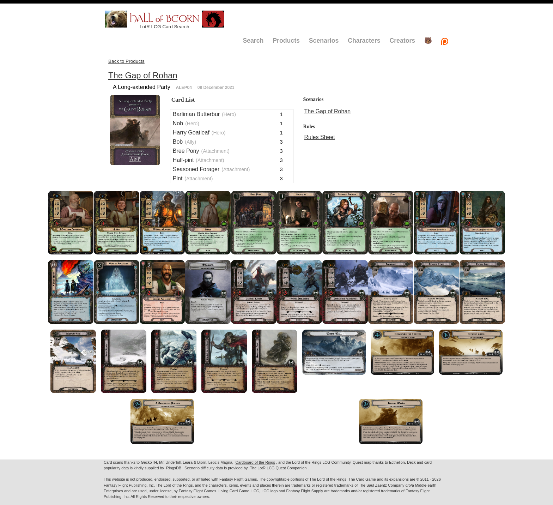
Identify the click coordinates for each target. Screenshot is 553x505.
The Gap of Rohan (142, 75)
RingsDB (173, 468)
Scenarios (324, 40)
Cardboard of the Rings (255, 462)
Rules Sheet (319, 137)
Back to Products (126, 61)
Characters (364, 40)
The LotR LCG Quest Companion (278, 468)
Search (253, 40)
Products (286, 40)
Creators (402, 40)
